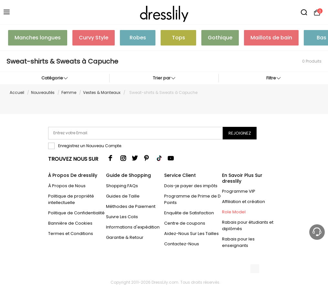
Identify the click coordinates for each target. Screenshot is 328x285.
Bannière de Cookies (70, 223)
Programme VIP (238, 191)
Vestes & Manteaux (102, 92)
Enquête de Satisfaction (189, 213)
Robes (138, 37)
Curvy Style (93, 37)
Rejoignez (239, 133)
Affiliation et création (243, 201)
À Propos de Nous (67, 186)
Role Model (234, 212)
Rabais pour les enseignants (238, 242)
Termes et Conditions (70, 233)
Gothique (220, 37)
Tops (178, 37)
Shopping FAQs (122, 186)
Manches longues (38, 37)
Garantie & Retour (124, 237)
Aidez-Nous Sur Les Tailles (191, 233)
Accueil (17, 92)
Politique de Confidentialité (76, 213)
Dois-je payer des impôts (190, 186)
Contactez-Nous (181, 244)
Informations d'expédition (133, 227)
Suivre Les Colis (122, 217)
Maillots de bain (271, 37)
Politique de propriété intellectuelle (71, 199)
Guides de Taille (123, 196)
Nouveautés (43, 92)
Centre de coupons (184, 223)
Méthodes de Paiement (130, 206)
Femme (68, 92)
